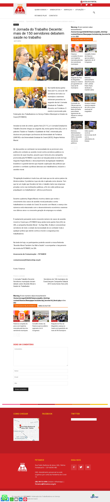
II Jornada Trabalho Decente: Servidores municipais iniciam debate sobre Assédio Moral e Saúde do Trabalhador (24, 282)
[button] (94, 12)
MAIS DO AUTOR (45, 306)
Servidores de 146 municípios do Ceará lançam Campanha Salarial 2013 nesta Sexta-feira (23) (55, 281)
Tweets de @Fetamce (79, 419)
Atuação (80, 9)
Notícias (16, 24)
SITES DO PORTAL (88, 2)
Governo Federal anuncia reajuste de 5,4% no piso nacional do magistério (90, 107)
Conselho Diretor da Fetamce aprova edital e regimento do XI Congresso (90, 58)
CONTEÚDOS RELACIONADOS (25, 306)
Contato (53, 15)
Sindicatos (56, 9)
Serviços (69, 9)
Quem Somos (41, 9)
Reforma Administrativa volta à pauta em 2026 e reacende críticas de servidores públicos (76, 137)
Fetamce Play (41, 15)
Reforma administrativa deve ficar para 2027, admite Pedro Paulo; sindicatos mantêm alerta (89, 84)
